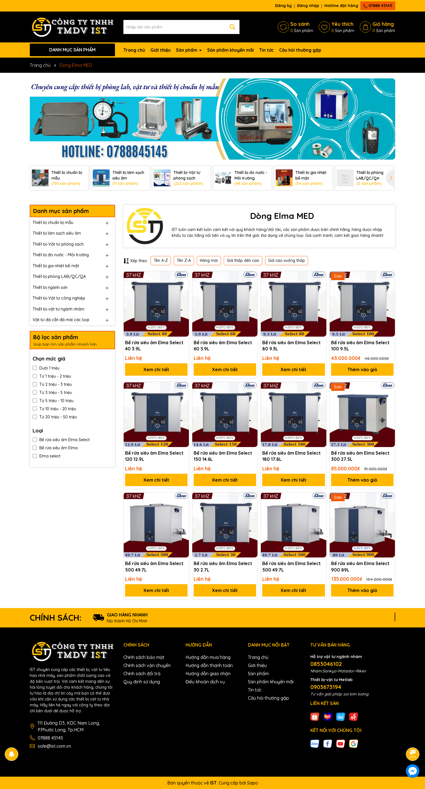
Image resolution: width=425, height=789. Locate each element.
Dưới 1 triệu (46, 368)
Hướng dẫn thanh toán (209, 665)
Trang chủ (134, 50)
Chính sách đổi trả (141, 673)
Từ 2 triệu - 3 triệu (52, 384)
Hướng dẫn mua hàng (208, 657)
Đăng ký (283, 5)
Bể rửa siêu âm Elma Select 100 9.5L (360, 346)
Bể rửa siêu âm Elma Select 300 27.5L (360, 456)
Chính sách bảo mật (143, 657)
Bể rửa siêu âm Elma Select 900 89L (360, 566)
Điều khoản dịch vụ (205, 681)
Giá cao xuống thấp (286, 260)
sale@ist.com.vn (54, 746)
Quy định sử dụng (141, 681)
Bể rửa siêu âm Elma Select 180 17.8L (291, 456)
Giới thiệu (160, 50)
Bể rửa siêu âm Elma (55, 447)
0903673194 (325, 686)
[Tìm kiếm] (232, 27)
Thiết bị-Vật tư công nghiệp (59, 298)
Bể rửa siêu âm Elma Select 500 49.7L (154, 566)
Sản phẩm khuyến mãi (230, 50)
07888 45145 (377, 5)
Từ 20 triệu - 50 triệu (55, 417)
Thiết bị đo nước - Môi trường (61, 254)
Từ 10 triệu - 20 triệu (54, 408)
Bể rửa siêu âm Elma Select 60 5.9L (223, 346)
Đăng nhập (308, 5)
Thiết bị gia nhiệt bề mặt (56, 265)
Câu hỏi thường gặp (300, 50)
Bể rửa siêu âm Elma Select (61, 439)
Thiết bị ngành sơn (50, 287)
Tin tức (266, 50)
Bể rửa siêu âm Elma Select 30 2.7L (223, 566)
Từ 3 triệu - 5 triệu (52, 392)
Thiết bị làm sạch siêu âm (57, 233)
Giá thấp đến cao (243, 260)
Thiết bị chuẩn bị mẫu (53, 222)
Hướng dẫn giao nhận (208, 673)
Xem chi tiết (156, 369)
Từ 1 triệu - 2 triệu (52, 376)
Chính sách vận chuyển (147, 665)
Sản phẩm (187, 50)
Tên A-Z (161, 260)
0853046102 (326, 663)
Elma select (46, 456)
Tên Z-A (184, 260)
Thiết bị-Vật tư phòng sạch (58, 244)
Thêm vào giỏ (362, 369)
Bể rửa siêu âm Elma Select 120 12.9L (154, 456)
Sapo (252, 783)
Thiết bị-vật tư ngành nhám (58, 309)
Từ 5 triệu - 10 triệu (53, 400)
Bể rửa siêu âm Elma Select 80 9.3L (291, 346)
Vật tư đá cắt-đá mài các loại (61, 319)
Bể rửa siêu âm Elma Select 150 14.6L (223, 456)
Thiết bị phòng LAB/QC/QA (59, 276)
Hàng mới (209, 260)
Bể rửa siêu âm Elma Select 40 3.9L (154, 346)
